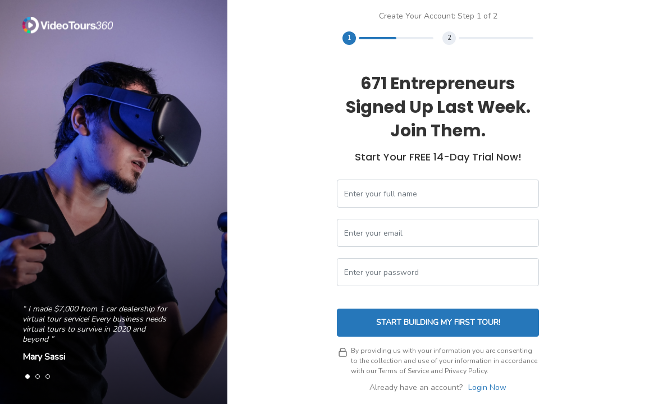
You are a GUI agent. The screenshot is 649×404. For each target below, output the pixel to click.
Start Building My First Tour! (438, 322)
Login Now (487, 387)
